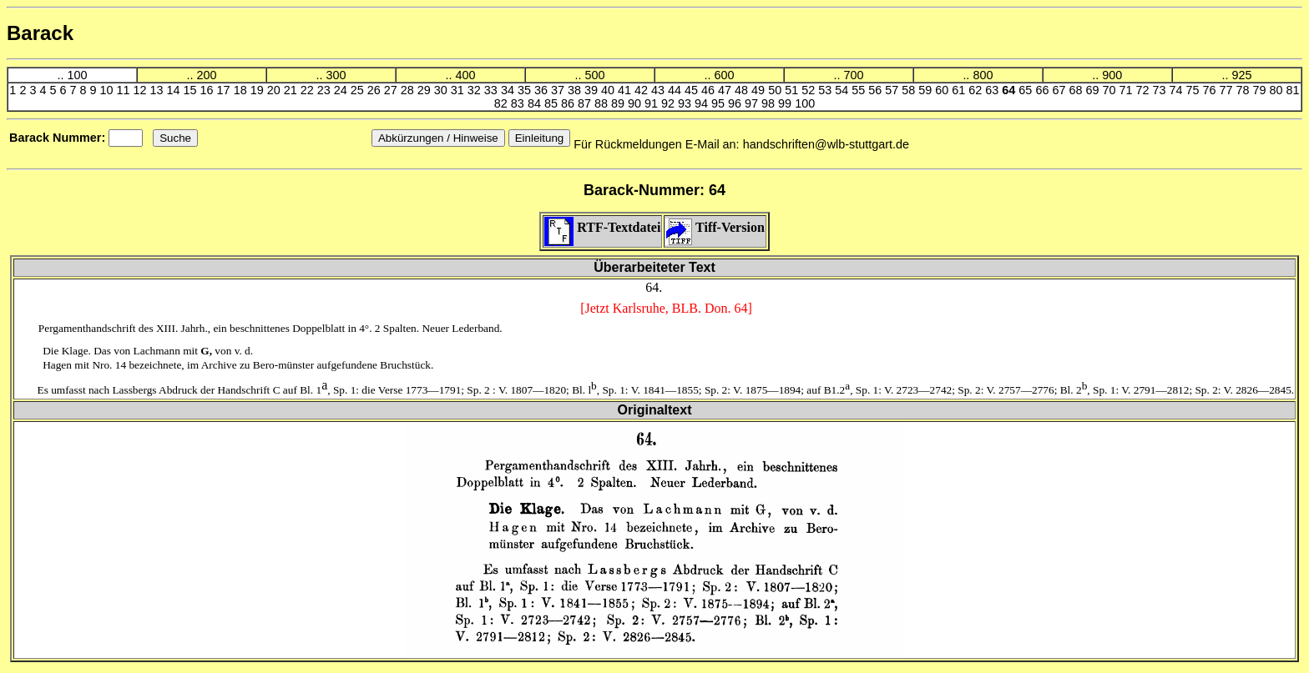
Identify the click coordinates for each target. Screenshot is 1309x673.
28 (409, 90)
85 (552, 103)
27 (392, 90)
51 (793, 90)
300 (336, 75)
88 (602, 103)
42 (642, 90)
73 (1160, 90)
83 (519, 103)
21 (292, 90)
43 (659, 90)
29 (425, 90)
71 (1127, 90)
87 (586, 103)
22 (309, 90)
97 (753, 103)
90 (636, 103)
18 (242, 90)
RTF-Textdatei (602, 227)
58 (910, 90)
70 (1110, 90)
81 (1293, 90)
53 (826, 90)
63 (993, 90)
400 (465, 75)
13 (158, 90)
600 (724, 75)
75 (1194, 90)
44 (676, 90)
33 (492, 90)
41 (626, 90)
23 (325, 90)
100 (77, 75)
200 (206, 75)
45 (693, 90)
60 (943, 90)
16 (208, 90)
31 (459, 90)
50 (776, 90)
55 (860, 90)
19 (258, 90)
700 (853, 75)
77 (1228, 90)
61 (960, 90)
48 (743, 90)
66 (1043, 90)
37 (559, 90)
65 (1026, 90)
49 (759, 90)
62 (976, 90)
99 (786, 103)
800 (983, 75)
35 (526, 90)
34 (509, 90)
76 (1211, 90)
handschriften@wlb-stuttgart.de (826, 144)
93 (686, 103)
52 (809, 90)
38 (576, 90)
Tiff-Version (714, 227)
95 (719, 103)
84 (536, 103)
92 (669, 103)
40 (609, 90)
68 (1077, 90)
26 (375, 90)
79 (1261, 90)
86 (569, 103)
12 (142, 90)
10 (108, 90)
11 (125, 90)
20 (275, 90)
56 (876, 90)
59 (926, 90)
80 (1278, 90)
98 (769, 103)
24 (342, 90)
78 (1244, 90)
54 (843, 90)
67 (1060, 90)
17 (225, 90)
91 (652, 103)
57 (893, 90)
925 (1241, 75)
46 (709, 90)
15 (192, 90)
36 (542, 90)
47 (726, 90)
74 (1178, 90)
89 (619, 103)
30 (442, 90)
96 (736, 103)
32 (476, 90)
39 (592, 90)
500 (594, 75)
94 (703, 103)
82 (502, 103)
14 (175, 90)
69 (1093, 90)
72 (1143, 90)
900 (1112, 75)
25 (359, 90)
